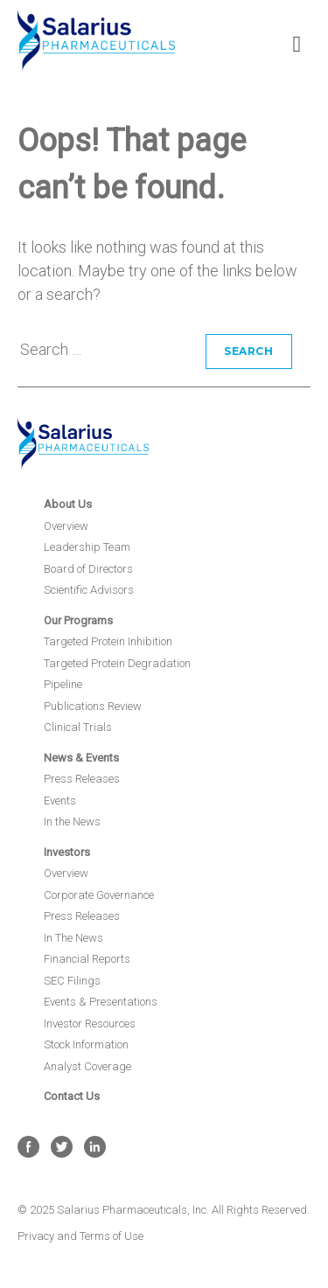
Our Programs (78, 620)
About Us (68, 504)
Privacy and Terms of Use (80, 1236)
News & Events (81, 757)
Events (60, 800)
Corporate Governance (99, 895)
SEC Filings (72, 980)
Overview (66, 526)
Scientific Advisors (89, 589)
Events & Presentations (100, 1001)
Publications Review (93, 706)
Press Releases (82, 778)
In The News (73, 937)
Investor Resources (90, 1023)
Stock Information (86, 1044)
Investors (67, 852)
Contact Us (72, 1096)
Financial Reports (87, 958)
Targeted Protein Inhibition (108, 641)
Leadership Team (87, 546)
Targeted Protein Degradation (117, 663)
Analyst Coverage (87, 1066)
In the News (72, 821)
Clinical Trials (78, 727)
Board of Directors (88, 568)
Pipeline (63, 684)
